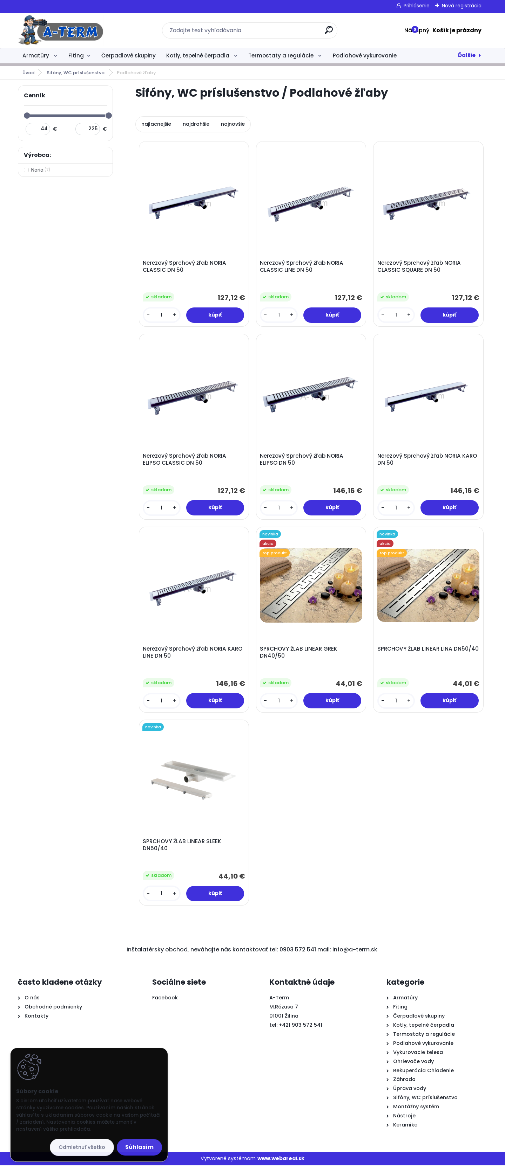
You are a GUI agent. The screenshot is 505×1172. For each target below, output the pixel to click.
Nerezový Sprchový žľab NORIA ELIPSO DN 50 (302, 462)
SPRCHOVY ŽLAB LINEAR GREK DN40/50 (299, 657)
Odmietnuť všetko (82, 1147)
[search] (329, 33)
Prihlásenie (417, 5)
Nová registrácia (462, 5)
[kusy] (162, 316)
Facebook (165, 1004)
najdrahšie (196, 123)
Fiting (76, 55)
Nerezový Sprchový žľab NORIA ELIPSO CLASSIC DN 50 (185, 462)
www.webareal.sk (280, 1164)
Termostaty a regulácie (281, 55)
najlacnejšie (156, 123)
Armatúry (36, 55)
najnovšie (233, 123)
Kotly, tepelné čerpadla (198, 55)
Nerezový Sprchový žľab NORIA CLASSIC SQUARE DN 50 (420, 267)
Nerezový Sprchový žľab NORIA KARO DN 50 (428, 462)
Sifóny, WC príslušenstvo (76, 72)
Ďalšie (467, 55)
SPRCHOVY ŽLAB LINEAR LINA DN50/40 (415, 657)
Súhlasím (139, 1147)
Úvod (28, 72)
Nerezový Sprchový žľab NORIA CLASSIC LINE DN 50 (302, 267)
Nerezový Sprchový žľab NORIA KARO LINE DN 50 (193, 657)
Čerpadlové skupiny (128, 55)
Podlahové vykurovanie (365, 55)
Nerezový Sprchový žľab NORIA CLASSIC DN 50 (185, 267)
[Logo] (61, 30)
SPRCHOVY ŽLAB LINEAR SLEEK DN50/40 (182, 851)
